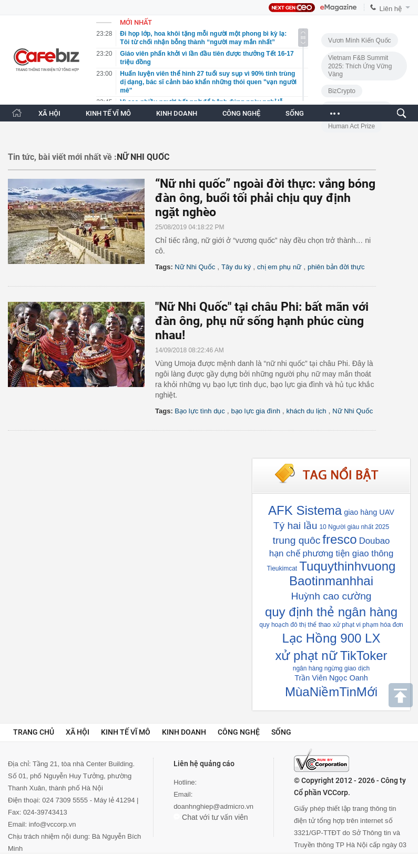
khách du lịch (307, 411)
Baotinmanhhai (331, 581)
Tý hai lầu (295, 525)
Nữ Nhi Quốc (195, 267)
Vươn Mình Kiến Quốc (359, 40)
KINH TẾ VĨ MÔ (108, 113)
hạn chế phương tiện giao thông (331, 553)
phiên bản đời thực (336, 267)
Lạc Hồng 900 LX (331, 638)
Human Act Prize (351, 126)
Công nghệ (239, 732)
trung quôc (297, 540)
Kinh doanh (184, 732)
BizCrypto (341, 91)
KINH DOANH (176, 113)
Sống (281, 732)
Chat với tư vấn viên (211, 817)
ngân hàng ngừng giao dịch (331, 668)
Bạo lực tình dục (200, 411)
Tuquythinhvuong (347, 566)
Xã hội (77, 732)
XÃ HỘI (49, 113)
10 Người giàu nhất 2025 (354, 527)
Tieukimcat (282, 568)
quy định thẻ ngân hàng (331, 612)
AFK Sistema (305, 510)
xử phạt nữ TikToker (331, 655)
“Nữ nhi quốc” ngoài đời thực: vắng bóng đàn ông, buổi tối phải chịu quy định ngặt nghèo (265, 198)
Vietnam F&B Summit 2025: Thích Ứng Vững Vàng (360, 66)
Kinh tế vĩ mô (125, 732)
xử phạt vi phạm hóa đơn (368, 624)
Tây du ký (236, 267)
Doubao (374, 541)
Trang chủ (33, 732)
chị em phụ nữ (279, 267)
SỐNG (295, 113)
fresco (339, 539)
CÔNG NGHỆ (241, 113)
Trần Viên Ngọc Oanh (331, 678)
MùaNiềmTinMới (331, 692)
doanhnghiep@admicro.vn (213, 806)
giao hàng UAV (369, 512)
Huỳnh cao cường (331, 596)
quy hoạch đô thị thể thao (295, 624)
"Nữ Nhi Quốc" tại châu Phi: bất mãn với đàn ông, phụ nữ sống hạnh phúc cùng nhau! (262, 321)
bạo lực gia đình (255, 411)
